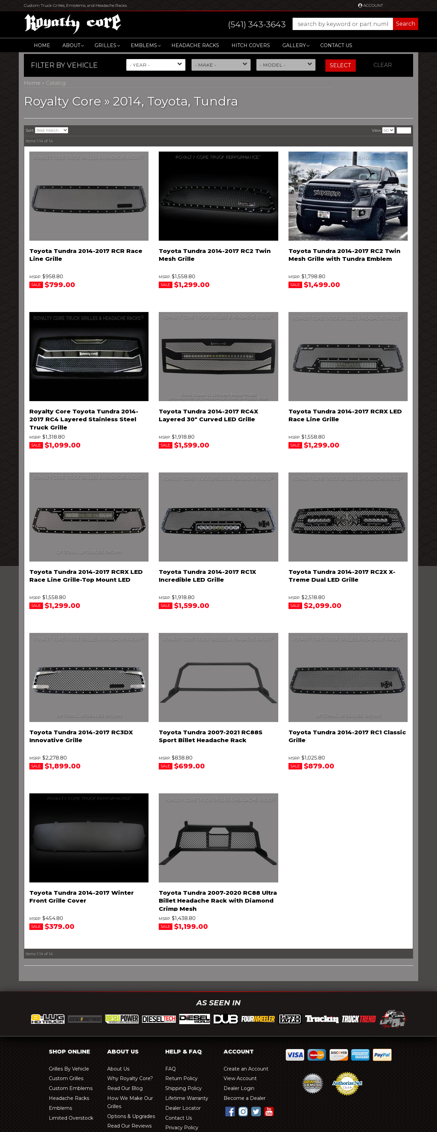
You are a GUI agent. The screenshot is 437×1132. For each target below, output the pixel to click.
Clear (382, 65)
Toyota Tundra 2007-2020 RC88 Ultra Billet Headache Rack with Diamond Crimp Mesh (218, 900)
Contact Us (336, 45)
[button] (316, 24)
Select (340, 65)
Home (42, 45)
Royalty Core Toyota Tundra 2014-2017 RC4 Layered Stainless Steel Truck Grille (83, 419)
